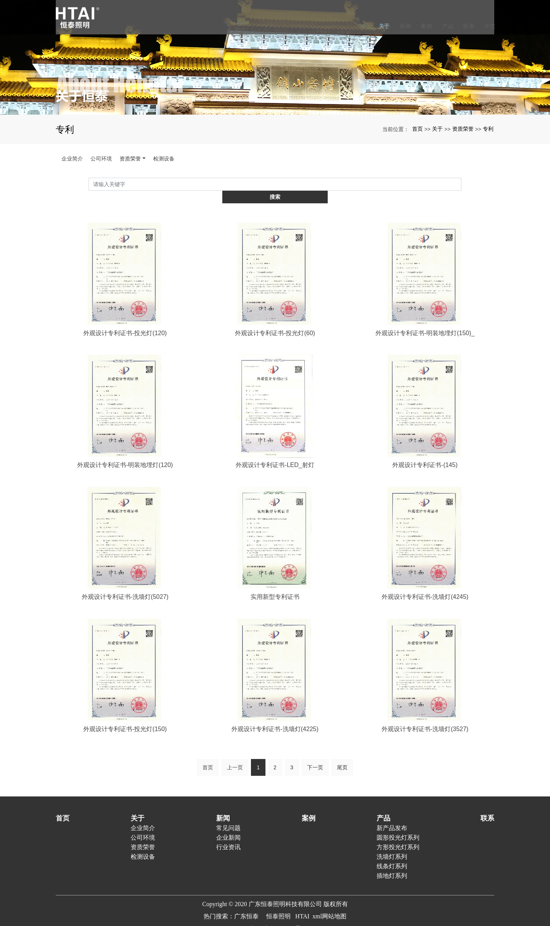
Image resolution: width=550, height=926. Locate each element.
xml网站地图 (329, 905)
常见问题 (228, 816)
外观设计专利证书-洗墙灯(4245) (425, 585)
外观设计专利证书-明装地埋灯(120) (125, 452)
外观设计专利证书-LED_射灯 (275, 452)
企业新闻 (228, 826)
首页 (361, 26)
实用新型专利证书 (275, 585)
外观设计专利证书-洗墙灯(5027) (125, 585)
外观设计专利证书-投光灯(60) (275, 320)
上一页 (235, 756)
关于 (382, 26)
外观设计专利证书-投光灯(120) (125, 320)
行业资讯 (228, 835)
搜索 (461, 184)
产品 (446, 26)
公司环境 (101, 159)
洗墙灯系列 (392, 845)
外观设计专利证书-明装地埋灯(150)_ (425, 320)
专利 (488, 129)
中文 (488, 26)
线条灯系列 (392, 854)
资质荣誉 (463, 129)
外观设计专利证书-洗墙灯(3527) (425, 717)
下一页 (315, 756)
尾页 (342, 756)
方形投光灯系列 (398, 835)
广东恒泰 (246, 905)
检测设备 (164, 159)
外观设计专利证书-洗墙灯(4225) (275, 717)
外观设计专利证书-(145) (425, 452)
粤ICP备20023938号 (275, 917)
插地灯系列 (392, 864)
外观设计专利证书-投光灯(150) (125, 717)
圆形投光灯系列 (398, 826)
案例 (424, 26)
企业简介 (72, 159)
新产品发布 (392, 816)
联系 (467, 26)
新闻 (403, 26)
